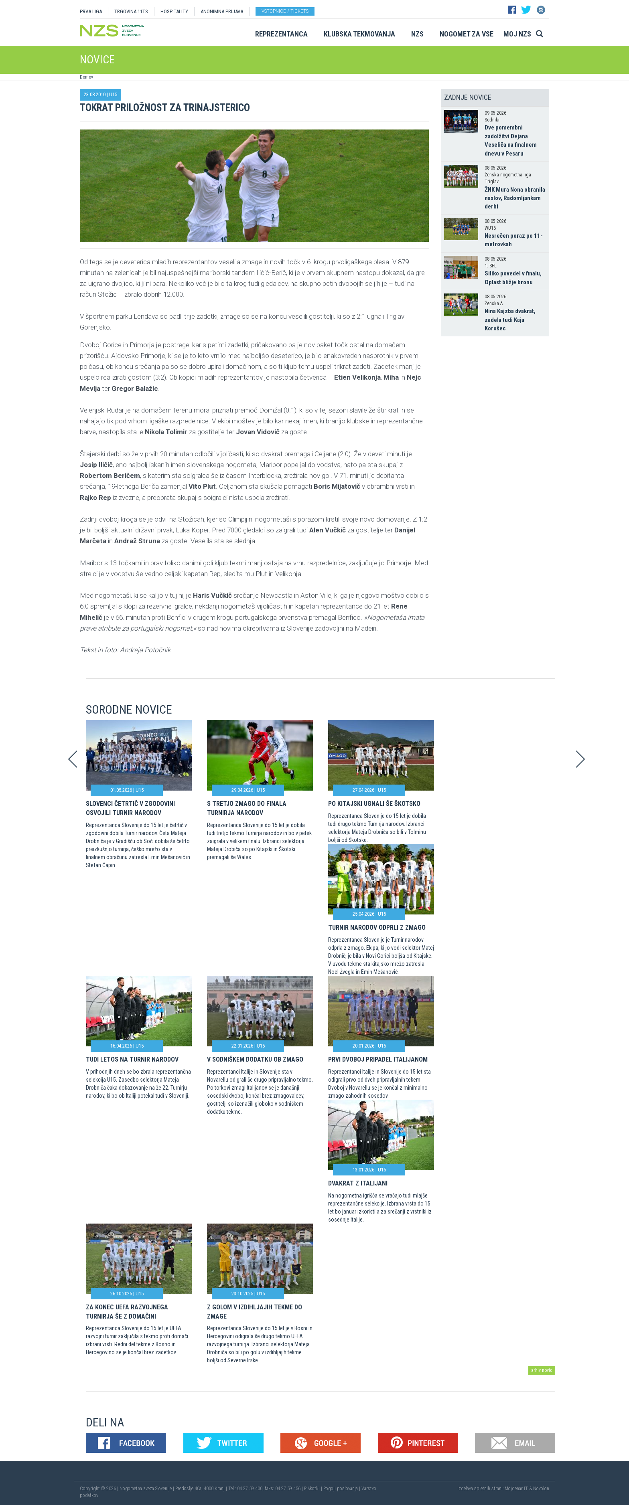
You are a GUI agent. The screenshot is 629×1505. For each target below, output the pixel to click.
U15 (113, 94)
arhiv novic (541, 1370)
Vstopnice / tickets (285, 11)
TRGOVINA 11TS (131, 11)
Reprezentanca (281, 34)
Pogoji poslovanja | (342, 1488)
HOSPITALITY (174, 11)
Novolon (541, 1488)
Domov (86, 77)
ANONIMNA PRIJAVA (222, 11)
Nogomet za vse (466, 34)
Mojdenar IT (516, 1488)
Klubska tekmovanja (359, 34)
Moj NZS (517, 34)
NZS (417, 34)
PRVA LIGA (91, 11)
